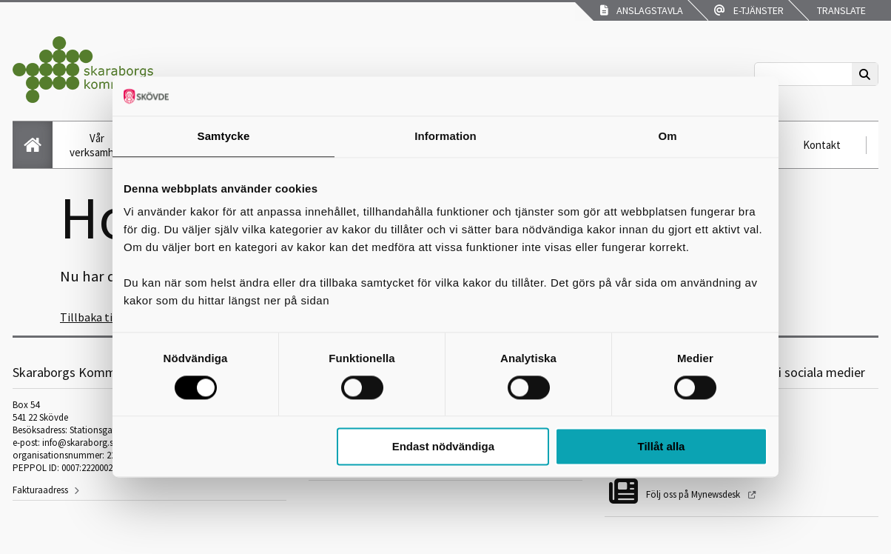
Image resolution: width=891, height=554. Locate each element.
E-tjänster (749, 10)
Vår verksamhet (97, 145)
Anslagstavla (641, 10)
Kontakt (822, 145)
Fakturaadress (40, 490)
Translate (840, 10)
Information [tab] (445, 136)
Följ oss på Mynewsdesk (694, 494)
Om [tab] (667, 136)
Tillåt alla (661, 447)
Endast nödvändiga (443, 447)
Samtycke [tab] (224, 136)
